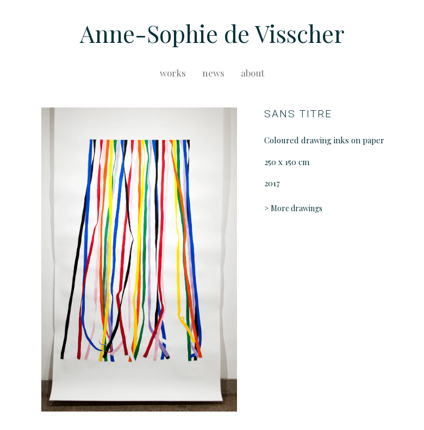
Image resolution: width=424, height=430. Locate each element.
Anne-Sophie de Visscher (212, 33)
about (252, 73)
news (213, 73)
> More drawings (293, 208)
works (173, 73)
